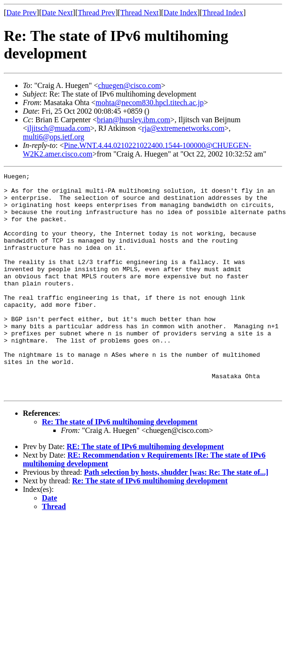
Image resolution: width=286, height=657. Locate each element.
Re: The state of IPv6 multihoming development (119, 466)
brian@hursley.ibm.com (133, 120)
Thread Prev (96, 13)
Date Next (57, 13)
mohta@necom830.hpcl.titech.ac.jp (150, 102)
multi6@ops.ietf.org (53, 137)
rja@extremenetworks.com (183, 128)
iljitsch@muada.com (58, 128)
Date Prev (21, 13)
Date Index (180, 13)
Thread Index (222, 13)
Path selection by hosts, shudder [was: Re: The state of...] (176, 516)
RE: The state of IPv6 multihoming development (145, 491)
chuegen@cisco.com (129, 85)
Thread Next (139, 13)
